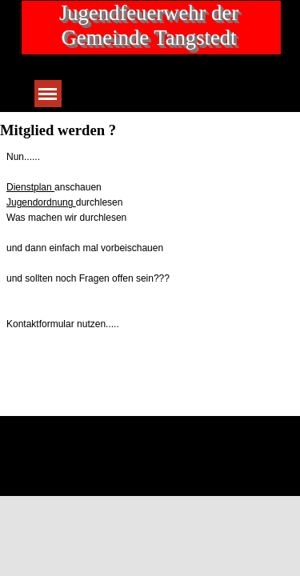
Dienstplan (30, 187)
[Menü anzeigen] (48, 93)
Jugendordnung (41, 202)
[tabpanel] (150, 241)
